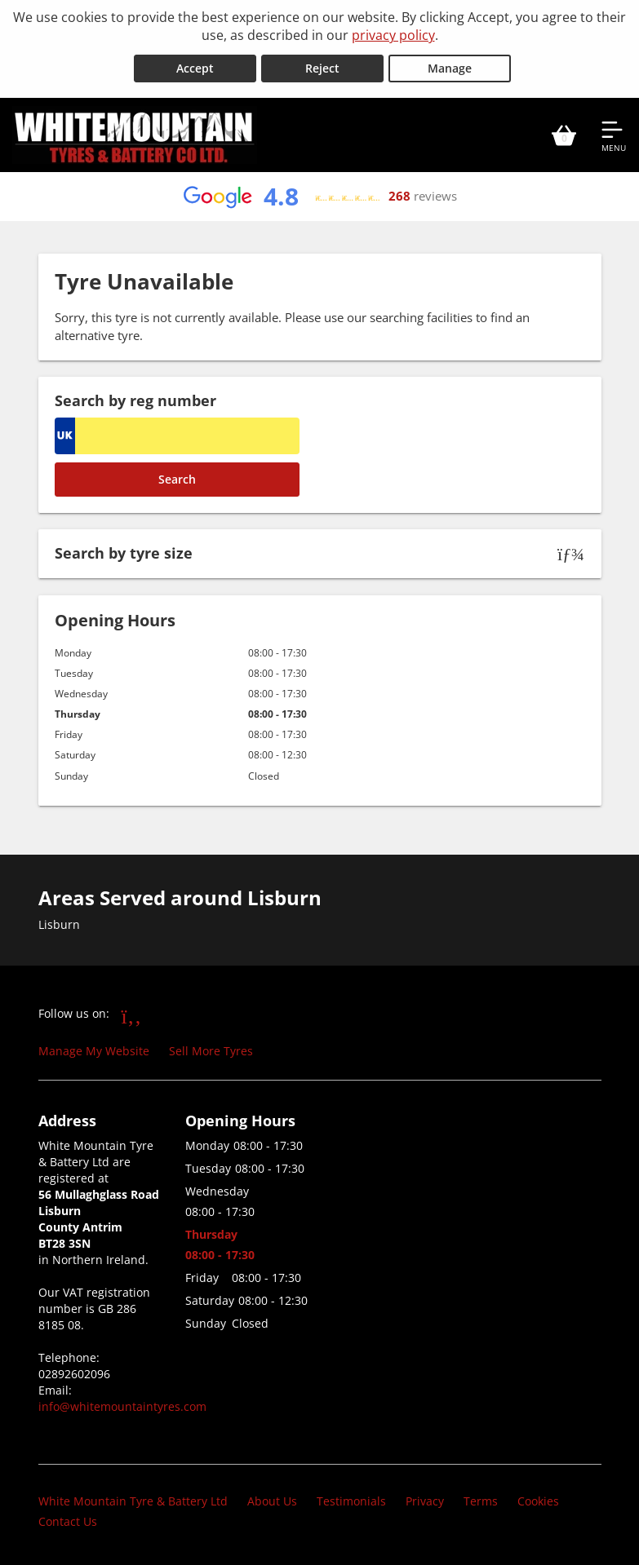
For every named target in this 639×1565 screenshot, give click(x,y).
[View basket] (563, 132)
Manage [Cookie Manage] (450, 66)
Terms (481, 1499)
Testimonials (351, 1499)
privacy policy (393, 35)
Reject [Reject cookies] (322, 66)
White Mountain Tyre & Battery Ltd (133, 1499)
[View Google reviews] (319, 194)
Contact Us (67, 1519)
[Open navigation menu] (613, 132)
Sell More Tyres (211, 1049)
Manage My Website (93, 1049)
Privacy (425, 1499)
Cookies (538, 1499)
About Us (272, 1499)
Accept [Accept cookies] (195, 66)
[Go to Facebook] (132, 1013)
